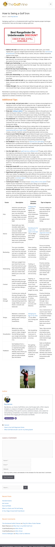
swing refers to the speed (39, 182)
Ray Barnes (14, 16)
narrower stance (21, 178)
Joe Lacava (5, 503)
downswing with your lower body (17, 130)
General (6, 425)
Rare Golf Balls (6, 506)
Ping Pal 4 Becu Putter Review (32, 523)
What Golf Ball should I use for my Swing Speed (18, 429)
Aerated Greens (7, 501)
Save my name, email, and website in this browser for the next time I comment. (27, 472)
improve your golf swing (37, 141)
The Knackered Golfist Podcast (11, 523)
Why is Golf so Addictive (23, 533)
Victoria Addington (8, 533)
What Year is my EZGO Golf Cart (22, 526)
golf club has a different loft (30, 151)
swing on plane (18, 111)
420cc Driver (19, 528)
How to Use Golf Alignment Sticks (14, 427)
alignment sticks (45, 233)
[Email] (15, 418)
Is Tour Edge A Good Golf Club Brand (13, 511)
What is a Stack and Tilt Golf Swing (12, 508)
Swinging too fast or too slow (32, 315)
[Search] (25, 487)
